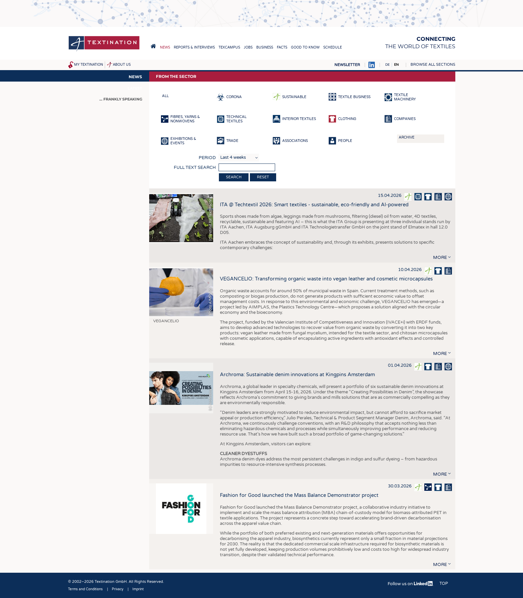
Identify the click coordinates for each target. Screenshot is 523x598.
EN (396, 65)
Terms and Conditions (85, 589)
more (440, 257)
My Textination (88, 65)
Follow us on (410, 584)
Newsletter (347, 65)
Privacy (117, 589)
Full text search (195, 167)
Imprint (138, 589)
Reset (263, 177)
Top (443, 583)
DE (387, 65)
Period (207, 157)
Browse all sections (433, 64)
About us (122, 65)
